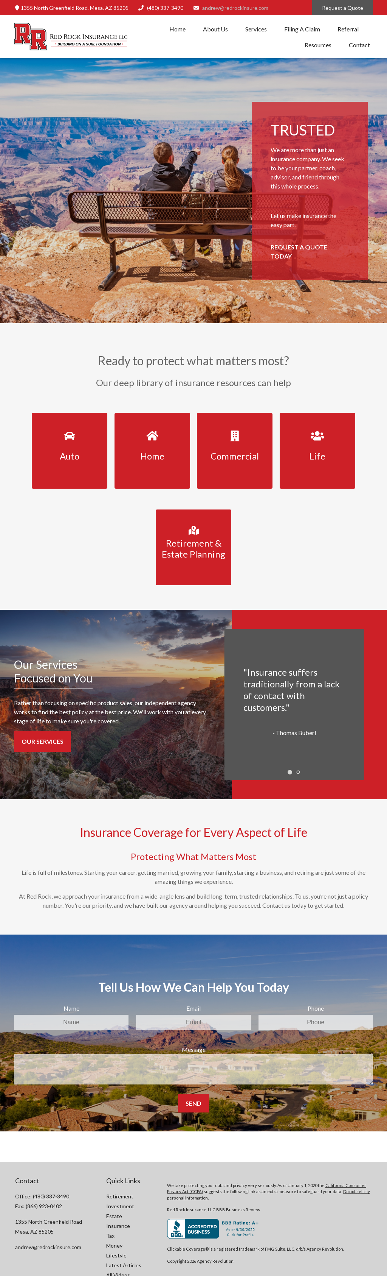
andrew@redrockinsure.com (230, 8)
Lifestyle (116, 1255)
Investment (120, 1206)
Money (114, 1245)
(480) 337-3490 (161, 8)
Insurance (118, 1226)
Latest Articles (123, 1265)
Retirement (119, 1196)
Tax (110, 1235)
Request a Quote (342, 8)
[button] (177, 29)
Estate (114, 1216)
